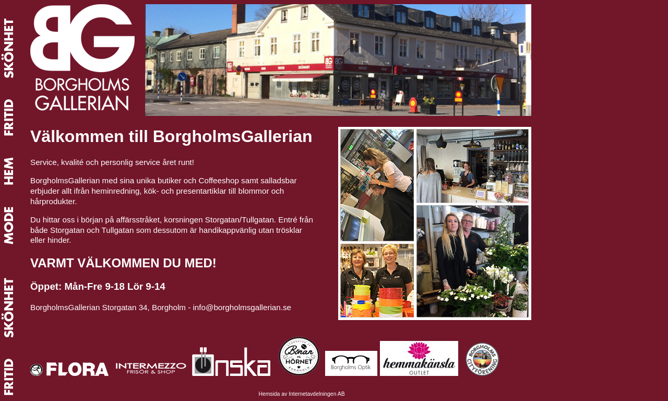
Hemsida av (273, 394)
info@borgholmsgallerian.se (242, 307)
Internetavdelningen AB (316, 394)
